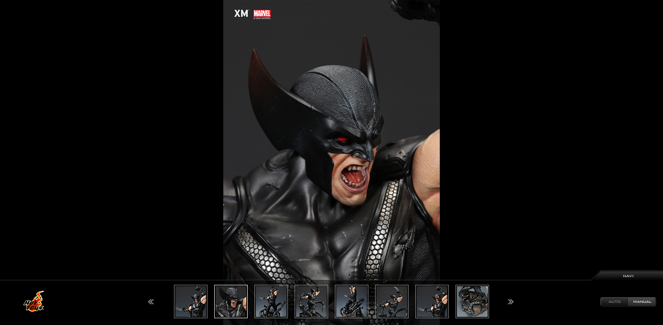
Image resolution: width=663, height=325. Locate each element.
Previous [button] (151, 301)
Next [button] (511, 301)
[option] (331, 162)
